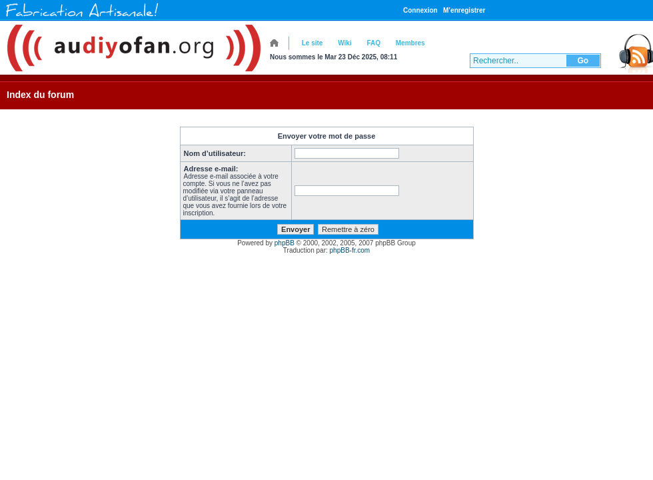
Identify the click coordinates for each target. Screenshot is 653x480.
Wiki (344, 43)
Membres (410, 43)
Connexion (420, 10)
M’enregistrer (464, 10)
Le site (312, 43)
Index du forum (40, 94)
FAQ (373, 43)
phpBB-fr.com (350, 250)
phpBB (285, 243)
